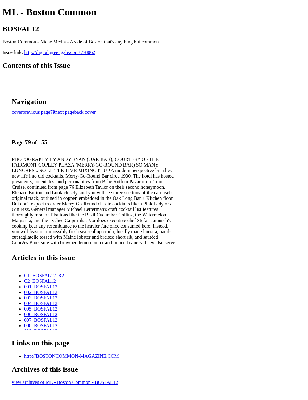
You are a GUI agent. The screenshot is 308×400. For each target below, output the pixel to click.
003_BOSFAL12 (40, 297)
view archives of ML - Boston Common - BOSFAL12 (65, 382)
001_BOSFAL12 (40, 286)
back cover (85, 112)
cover (17, 112)
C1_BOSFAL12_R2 (44, 275)
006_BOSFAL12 (40, 314)
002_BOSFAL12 (40, 292)
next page (64, 112)
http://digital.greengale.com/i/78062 (59, 52)
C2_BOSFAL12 (40, 281)
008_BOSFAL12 (40, 325)
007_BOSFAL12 (40, 320)
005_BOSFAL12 (40, 308)
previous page (36, 112)
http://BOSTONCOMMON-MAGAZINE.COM (71, 356)
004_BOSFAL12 (40, 303)
